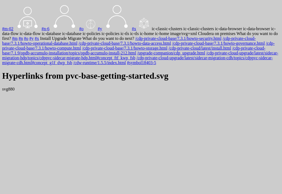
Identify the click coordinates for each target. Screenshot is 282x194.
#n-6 (45, 28)
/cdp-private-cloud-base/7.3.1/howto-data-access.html (124, 43)
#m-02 (7, 28)
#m (14, 38)
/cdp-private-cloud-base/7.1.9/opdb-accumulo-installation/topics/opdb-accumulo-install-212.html (133, 50)
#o (81, 28)
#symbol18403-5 (141, 62)
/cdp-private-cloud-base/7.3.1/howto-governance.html (218, 43)
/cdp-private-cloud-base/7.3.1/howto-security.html (178, 38)
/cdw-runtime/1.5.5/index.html (99, 62)
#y (100, 28)
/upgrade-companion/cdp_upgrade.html (171, 53)
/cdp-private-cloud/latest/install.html (199, 48)
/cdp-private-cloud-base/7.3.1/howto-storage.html (125, 48)
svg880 (8, 89)
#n (21, 38)
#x (134, 28)
